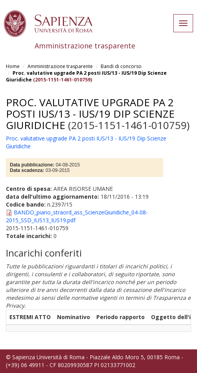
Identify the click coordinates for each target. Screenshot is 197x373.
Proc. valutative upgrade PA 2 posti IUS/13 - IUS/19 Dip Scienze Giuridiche (90, 113)
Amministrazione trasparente (60, 66)
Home (13, 66)
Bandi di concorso (121, 66)
